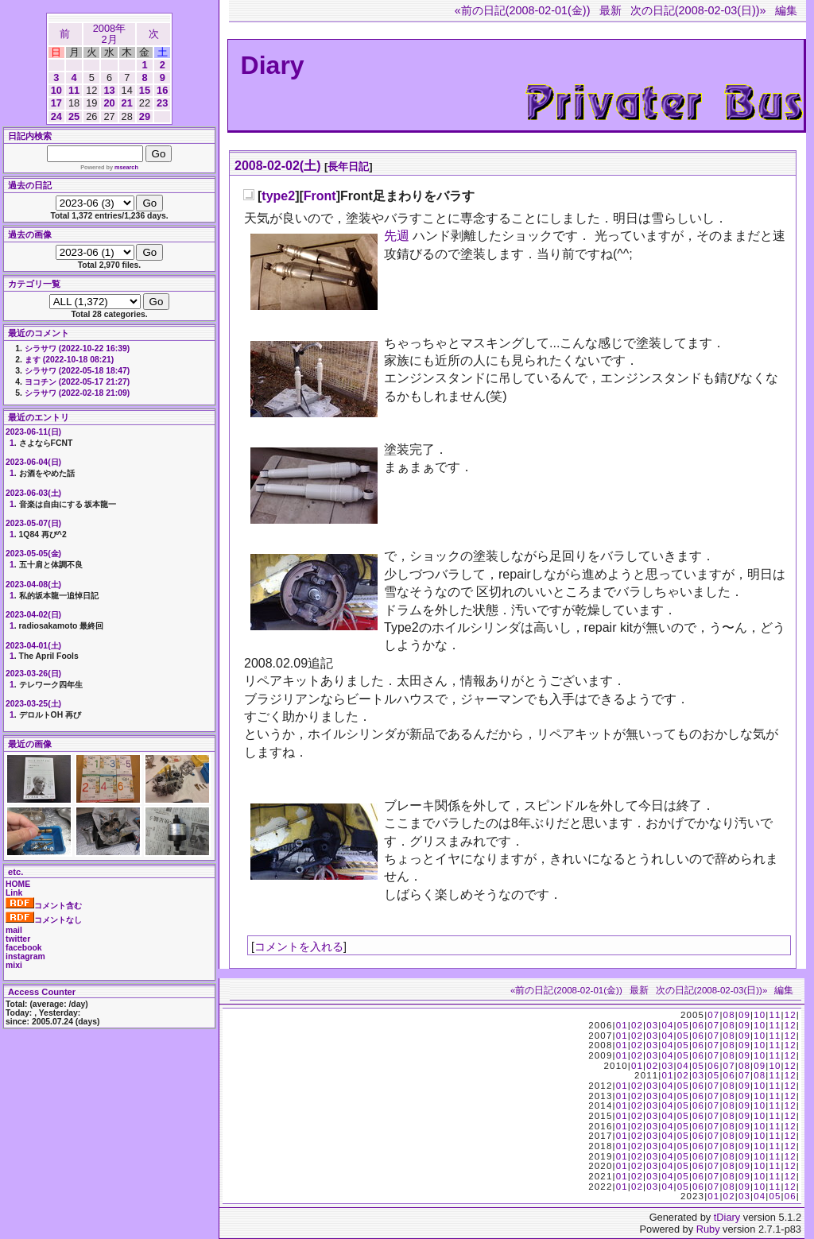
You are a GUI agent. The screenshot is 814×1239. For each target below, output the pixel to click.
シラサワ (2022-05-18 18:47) (77, 370)
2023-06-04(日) (33, 462)
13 (108, 90)
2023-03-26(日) (33, 673)
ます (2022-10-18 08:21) (69, 359)
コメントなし (44, 920)
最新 (610, 10)
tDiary (727, 1217)
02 (637, 1025)
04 (667, 1025)
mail (14, 930)
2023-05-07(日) (33, 523)
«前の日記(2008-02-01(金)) (523, 10)
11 (73, 90)
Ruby (708, 1229)
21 (127, 103)
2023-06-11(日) (33, 432)
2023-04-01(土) (33, 645)
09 (744, 1015)
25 (73, 116)
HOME (18, 884)
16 (162, 90)
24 (56, 116)
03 (652, 1025)
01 (622, 1025)
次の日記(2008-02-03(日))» (698, 10)
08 (729, 1015)
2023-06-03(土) (33, 493)
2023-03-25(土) (33, 703)
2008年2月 (109, 33)
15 (144, 90)
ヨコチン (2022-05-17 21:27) (77, 382)
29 (144, 116)
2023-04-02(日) (33, 614)
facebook (24, 947)
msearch (126, 167)
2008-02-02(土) (278, 165)
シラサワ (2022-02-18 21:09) (77, 393)
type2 (278, 196)
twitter (18, 939)
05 (683, 1025)
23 (162, 103)
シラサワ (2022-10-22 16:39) (77, 348)
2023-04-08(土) (33, 584)
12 (791, 1015)
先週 (396, 235)
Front (320, 196)
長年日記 (348, 166)
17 (56, 103)
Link (14, 893)
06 (698, 1025)
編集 (786, 10)
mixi (14, 965)
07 (713, 1015)
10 (56, 90)
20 (108, 103)
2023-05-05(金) (33, 553)
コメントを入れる (298, 946)
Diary (272, 65)
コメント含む (44, 905)
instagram (25, 956)
